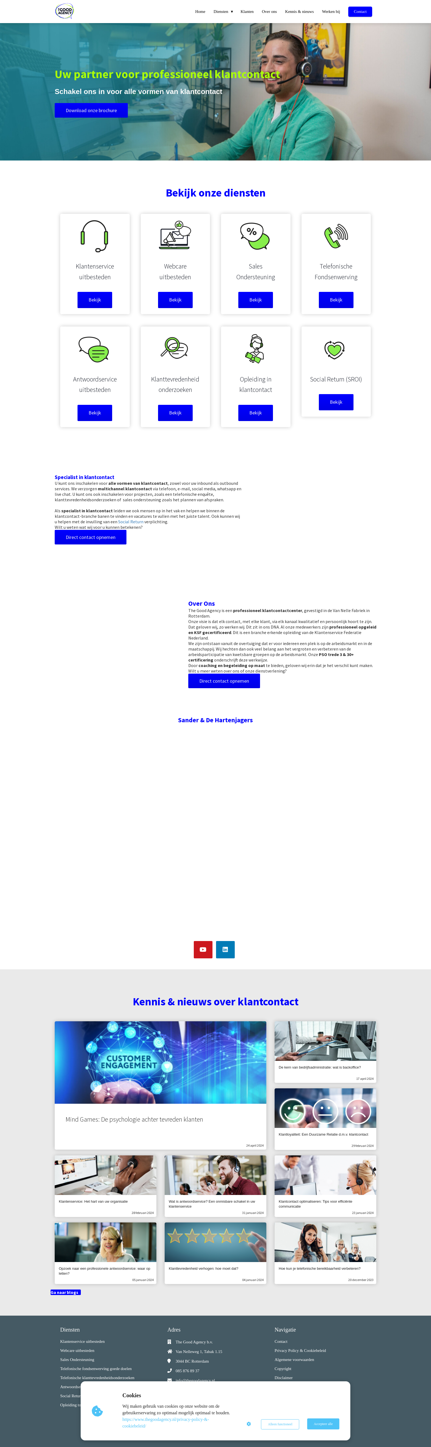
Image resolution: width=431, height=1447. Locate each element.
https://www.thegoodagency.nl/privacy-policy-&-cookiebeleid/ (166, 1422)
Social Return (130, 521)
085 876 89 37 (187, 1371)
